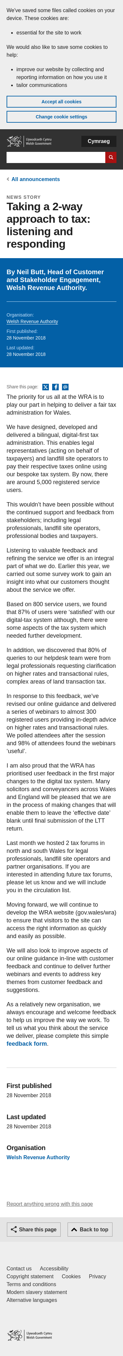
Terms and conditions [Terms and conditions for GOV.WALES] (31, 1284)
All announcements (35, 179)
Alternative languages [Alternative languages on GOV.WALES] (32, 1300)
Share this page (37, 1229)
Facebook (55, 387)
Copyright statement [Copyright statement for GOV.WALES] (30, 1276)
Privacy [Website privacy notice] (97, 1276)
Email (65, 387)
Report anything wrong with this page (50, 1204)
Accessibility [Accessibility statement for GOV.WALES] (54, 1268)
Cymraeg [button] (99, 141)
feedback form (27, 1043)
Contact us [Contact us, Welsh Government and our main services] (19, 1268)
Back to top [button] (94, 1229)
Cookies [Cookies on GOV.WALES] (71, 1276)
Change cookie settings (61, 116)
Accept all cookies (61, 101)
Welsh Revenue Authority (32, 321)
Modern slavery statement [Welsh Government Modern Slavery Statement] (37, 1292)
